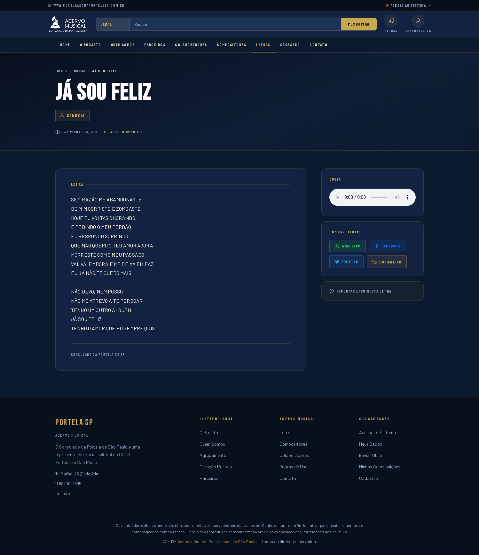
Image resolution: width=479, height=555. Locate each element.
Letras (263, 44)
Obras (80, 71)
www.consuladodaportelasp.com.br (86, 5)
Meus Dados (370, 444)
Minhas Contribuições (379, 466)
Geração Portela (216, 466)
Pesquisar (359, 24)
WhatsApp (347, 246)
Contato (318, 44)
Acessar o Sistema (377, 432)
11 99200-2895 (68, 483)
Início (61, 71)
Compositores (231, 44)
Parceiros (154, 44)
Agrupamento (213, 455)
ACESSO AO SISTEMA (408, 5)
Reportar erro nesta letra (360, 291)
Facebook (387, 246)
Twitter (346, 261)
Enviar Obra (370, 455)
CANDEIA (72, 115)
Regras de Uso (293, 466)
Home (65, 44)
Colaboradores (191, 44)
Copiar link (387, 262)
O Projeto (90, 44)
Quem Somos (123, 44)
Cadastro (290, 44)
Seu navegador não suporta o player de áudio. (372, 197)
